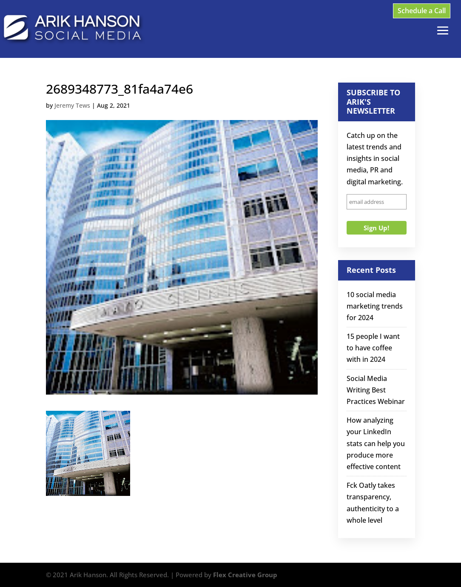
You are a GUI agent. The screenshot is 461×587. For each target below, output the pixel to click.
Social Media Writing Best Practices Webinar (376, 390)
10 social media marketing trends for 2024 (375, 306)
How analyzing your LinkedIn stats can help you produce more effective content (376, 443)
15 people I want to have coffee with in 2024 (373, 348)
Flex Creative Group (245, 574)
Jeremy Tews (72, 105)
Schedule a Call (422, 10)
